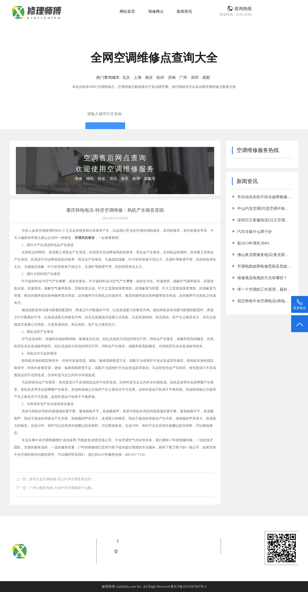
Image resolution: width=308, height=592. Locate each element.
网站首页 (127, 11)
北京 (126, 77)
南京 (149, 77)
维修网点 (156, 11)
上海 (137, 77)
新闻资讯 (184, 11)
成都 (206, 77)
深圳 (195, 77)
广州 (183, 77)
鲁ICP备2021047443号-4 (188, 586)
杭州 (160, 77)
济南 (172, 77)
